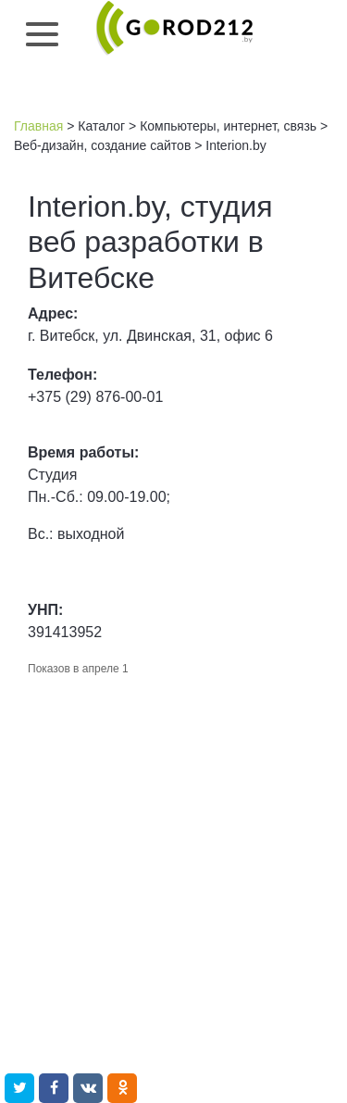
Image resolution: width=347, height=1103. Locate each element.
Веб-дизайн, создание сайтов (102, 145)
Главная (38, 126)
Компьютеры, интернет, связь (228, 126)
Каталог (101, 126)
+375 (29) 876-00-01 (95, 397)
